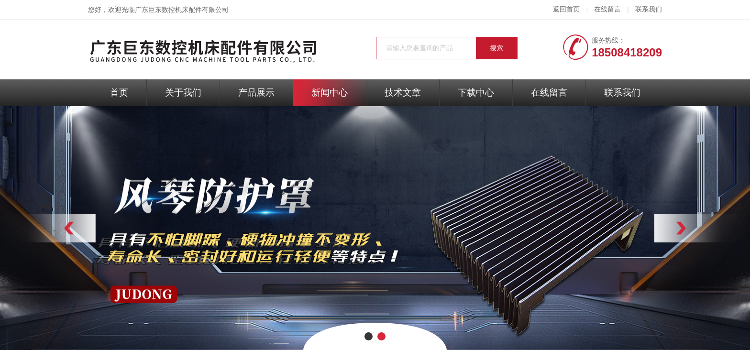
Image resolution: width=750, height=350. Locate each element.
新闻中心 (329, 93)
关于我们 (183, 93)
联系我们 (648, 9)
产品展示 (256, 93)
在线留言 (607, 9)
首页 (119, 93)
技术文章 (403, 93)
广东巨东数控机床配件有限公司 (182, 9)
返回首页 (566, 9)
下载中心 (476, 93)
